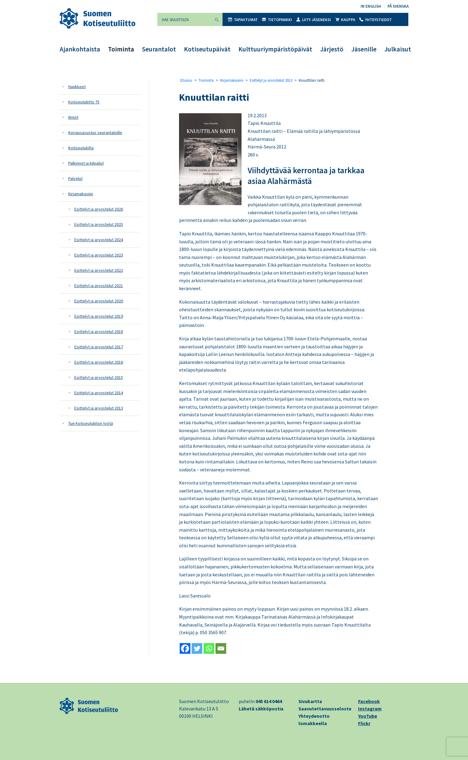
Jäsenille (363, 49)
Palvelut (75, 178)
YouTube (367, 716)
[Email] (220, 648)
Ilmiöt (73, 117)
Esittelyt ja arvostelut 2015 (98, 377)
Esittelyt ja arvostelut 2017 (98, 347)
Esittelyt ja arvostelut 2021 (98, 285)
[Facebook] (185, 648)
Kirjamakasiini (80, 194)
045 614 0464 (269, 701)
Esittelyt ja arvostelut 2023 (98, 255)
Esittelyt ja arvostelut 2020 (98, 301)
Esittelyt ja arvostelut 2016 (98, 362)
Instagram (370, 709)
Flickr (364, 723)
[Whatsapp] (209, 648)
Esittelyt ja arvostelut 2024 (98, 239)
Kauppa (345, 19)
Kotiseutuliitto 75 (83, 102)
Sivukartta (310, 701)
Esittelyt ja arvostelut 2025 (98, 224)
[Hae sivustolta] (184, 19)
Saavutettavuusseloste (324, 709)
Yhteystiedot (375, 19)
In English (371, 6)
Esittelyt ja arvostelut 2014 (98, 392)
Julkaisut (397, 49)
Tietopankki (277, 19)
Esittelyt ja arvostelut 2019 (98, 316)
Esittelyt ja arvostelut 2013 (98, 408)
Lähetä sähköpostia (261, 709)
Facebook (369, 701)
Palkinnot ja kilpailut (86, 163)
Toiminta (121, 49)
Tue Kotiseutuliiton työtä (90, 423)
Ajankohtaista (80, 49)
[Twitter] (197, 648)
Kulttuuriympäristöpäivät (275, 49)
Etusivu (186, 80)
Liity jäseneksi (313, 19)
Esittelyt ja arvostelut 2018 (98, 331)
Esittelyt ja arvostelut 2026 (98, 209)
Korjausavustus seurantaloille (95, 132)
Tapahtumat (243, 19)
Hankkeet (77, 86)
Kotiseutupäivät (207, 49)
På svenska (398, 6)
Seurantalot (159, 49)
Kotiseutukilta (81, 148)
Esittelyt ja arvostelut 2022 (98, 270)
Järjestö (331, 49)
